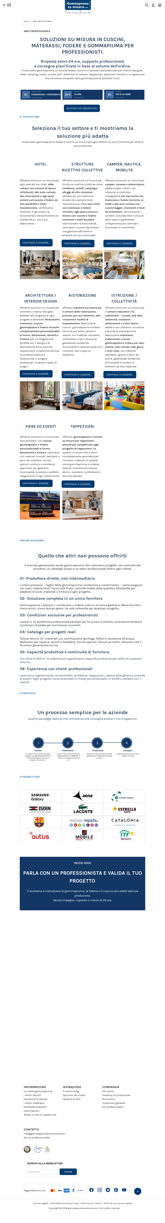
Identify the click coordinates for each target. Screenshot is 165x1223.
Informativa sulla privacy (64, 1203)
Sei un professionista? (37, 1137)
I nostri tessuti (32, 1095)
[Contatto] (9, 5)
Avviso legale (41, 1203)
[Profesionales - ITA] (82, 993)
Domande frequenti (35, 1106)
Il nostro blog (71, 1091)
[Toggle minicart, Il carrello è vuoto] (159, 5)
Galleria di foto (71, 1099)
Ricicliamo (108, 1099)
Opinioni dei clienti (74, 1095)
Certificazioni (32, 1110)
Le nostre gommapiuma (38, 1091)
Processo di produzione (116, 1095)
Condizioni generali (113, 1103)
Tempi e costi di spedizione (40, 1114)
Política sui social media (117, 1203)
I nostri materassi (34, 1103)
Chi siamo (108, 1091)
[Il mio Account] (153, 5)
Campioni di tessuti (35, 1099)
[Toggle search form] (146, 5)
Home (26, 21)
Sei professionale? (113, 1106)
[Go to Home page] (78, 7)
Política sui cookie (91, 1203)
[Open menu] (4, 5)
